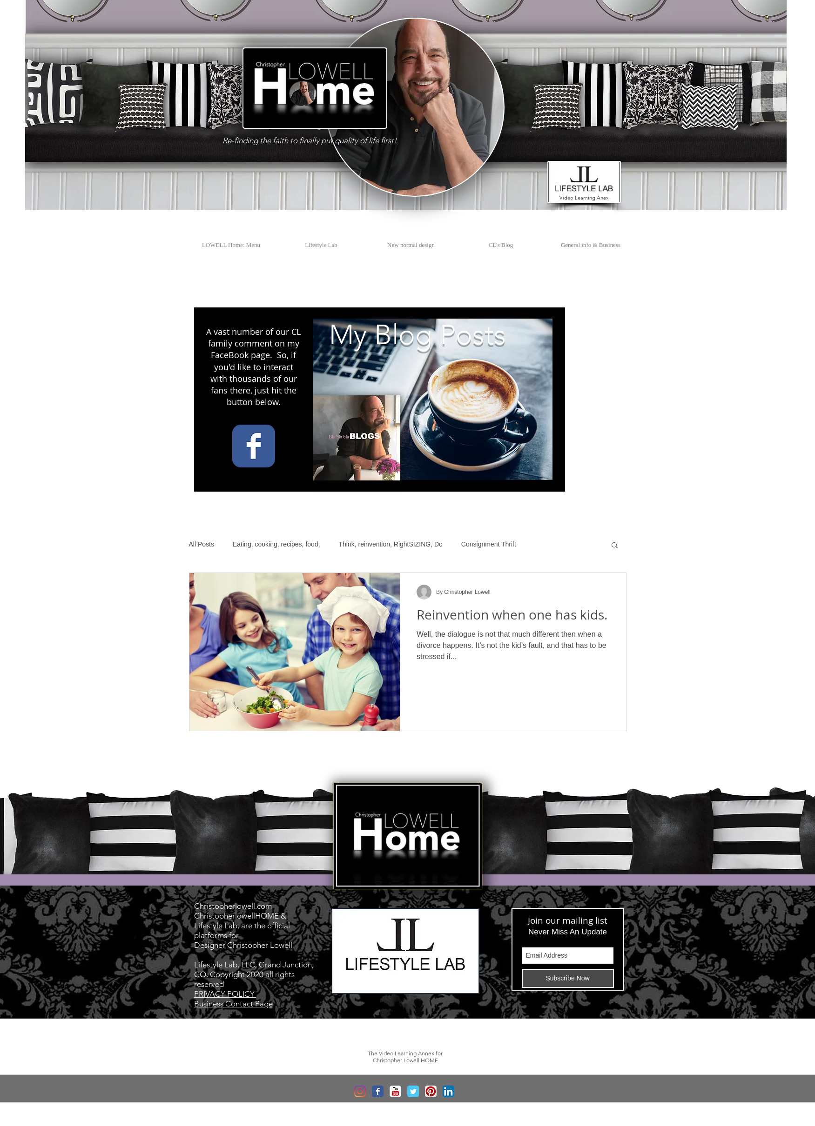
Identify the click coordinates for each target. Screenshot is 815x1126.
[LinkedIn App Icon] (448, 1091)
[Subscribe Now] (568, 978)
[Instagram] (360, 1091)
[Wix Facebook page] (253, 446)
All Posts (201, 544)
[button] (303, 93)
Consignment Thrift (488, 544)
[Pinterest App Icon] (431, 1091)
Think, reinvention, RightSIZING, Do (391, 544)
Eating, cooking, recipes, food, (276, 544)
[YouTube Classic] (395, 1091)
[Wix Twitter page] (413, 1091)
